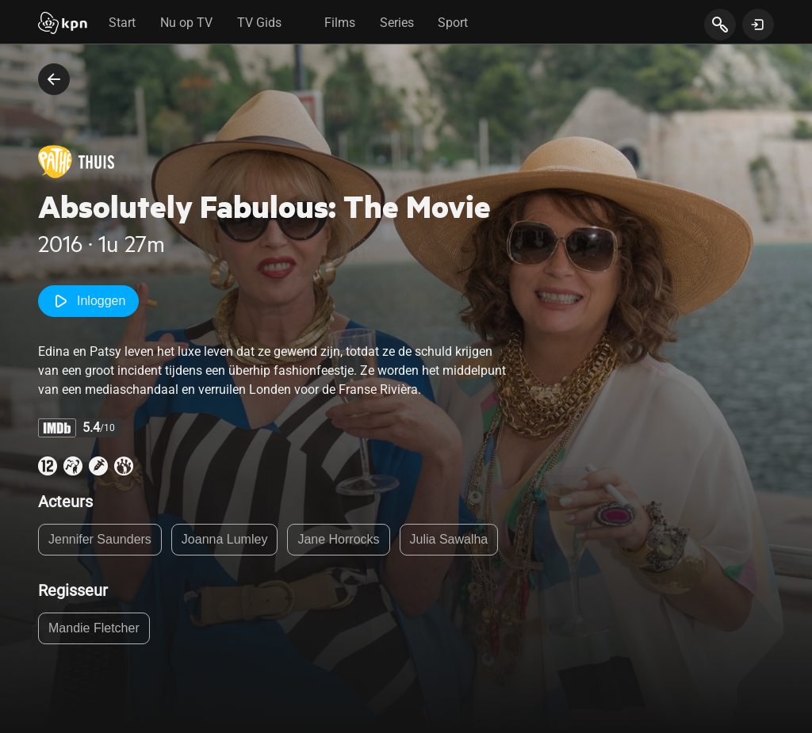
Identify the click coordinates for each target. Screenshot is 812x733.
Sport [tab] (453, 22)
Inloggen (88, 301)
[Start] (62, 24)
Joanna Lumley (225, 539)
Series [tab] (397, 22)
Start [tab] (122, 22)
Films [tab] (339, 22)
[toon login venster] (758, 24)
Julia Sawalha (449, 539)
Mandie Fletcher (94, 628)
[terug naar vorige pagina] (54, 79)
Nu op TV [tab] (186, 22)
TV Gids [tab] (259, 22)
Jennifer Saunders (99, 539)
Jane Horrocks (338, 539)
